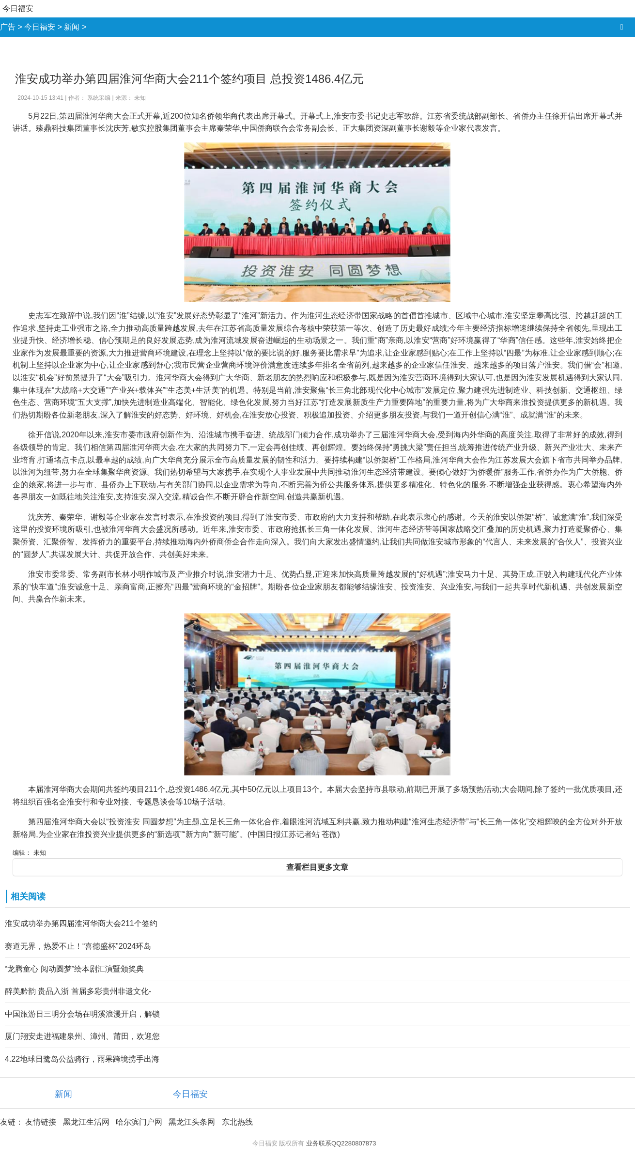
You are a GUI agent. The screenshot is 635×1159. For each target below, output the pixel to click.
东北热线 (237, 1122)
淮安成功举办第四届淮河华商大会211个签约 (81, 923)
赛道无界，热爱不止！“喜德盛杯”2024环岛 (78, 946)
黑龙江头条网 (192, 1122)
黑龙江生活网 (86, 1122)
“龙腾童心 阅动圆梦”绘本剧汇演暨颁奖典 (74, 969)
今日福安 (17, 8)
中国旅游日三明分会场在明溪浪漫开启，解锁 (82, 1014)
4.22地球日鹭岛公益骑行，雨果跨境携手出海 (82, 1059)
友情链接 (40, 1122)
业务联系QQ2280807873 (341, 1143)
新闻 (71, 27)
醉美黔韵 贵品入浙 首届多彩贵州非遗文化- (78, 991)
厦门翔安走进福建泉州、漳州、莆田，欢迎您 (82, 1036)
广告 (7, 27)
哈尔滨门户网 (139, 1122)
